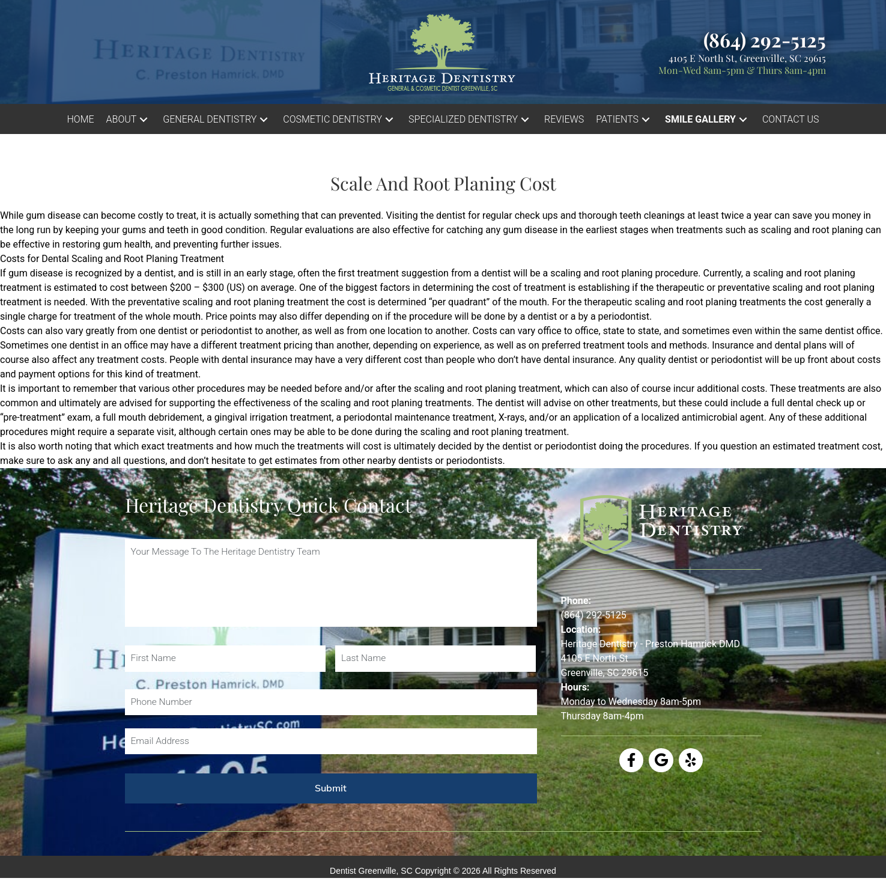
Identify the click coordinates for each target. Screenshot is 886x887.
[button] (143, 119)
